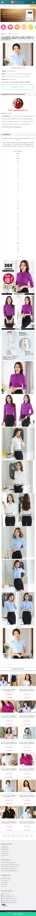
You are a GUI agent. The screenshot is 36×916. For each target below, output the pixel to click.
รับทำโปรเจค (5, 880)
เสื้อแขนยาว (5, 855)
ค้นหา (32, 6)
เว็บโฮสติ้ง (4, 882)
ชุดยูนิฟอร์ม (22, 82)
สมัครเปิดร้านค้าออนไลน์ (8, 862)
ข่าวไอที (4, 886)
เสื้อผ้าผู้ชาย (5, 847)
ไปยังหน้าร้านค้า (18, 86)
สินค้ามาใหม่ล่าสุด (13, 34)
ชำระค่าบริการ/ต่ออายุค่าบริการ (9, 866)
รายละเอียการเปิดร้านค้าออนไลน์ (10, 864)
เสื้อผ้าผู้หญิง (5, 849)
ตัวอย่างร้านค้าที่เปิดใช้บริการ (9, 870)
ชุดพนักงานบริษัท (14, 82)
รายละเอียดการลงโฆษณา (8, 868)
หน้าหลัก (4, 34)
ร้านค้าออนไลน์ (5, 878)
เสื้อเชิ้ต (28, 82)
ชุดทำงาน (7, 82)
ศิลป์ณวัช (4, 884)
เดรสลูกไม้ (4, 851)
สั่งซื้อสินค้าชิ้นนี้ (18, 914)
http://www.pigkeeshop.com (16, 127)
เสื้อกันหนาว (5, 853)
